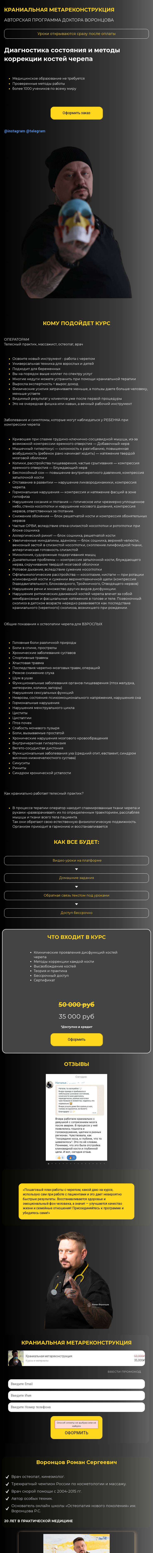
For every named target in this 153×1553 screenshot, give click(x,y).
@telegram (35, 131)
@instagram (14, 131)
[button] (103, 1117)
